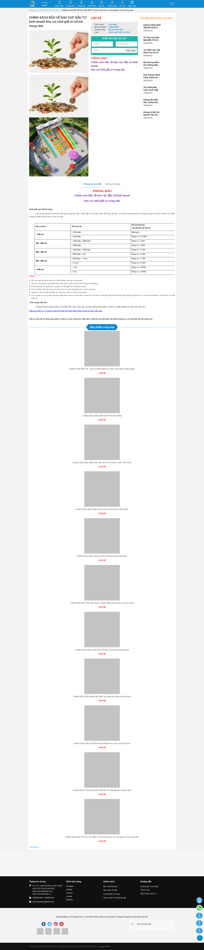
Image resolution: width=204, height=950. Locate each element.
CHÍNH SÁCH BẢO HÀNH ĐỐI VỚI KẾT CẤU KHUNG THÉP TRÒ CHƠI (102, 463)
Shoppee (70, 886)
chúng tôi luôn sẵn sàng (65, 311)
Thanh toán (145, 890)
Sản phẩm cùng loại (102, 327)
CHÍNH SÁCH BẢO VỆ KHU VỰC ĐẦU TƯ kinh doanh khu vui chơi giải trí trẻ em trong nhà (102, 837)
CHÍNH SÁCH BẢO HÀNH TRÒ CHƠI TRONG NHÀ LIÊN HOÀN (102, 509)
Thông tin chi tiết (92, 184)
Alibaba (69, 889)
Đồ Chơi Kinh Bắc (144, 924)
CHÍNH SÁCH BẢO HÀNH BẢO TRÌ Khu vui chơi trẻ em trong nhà (102, 650)
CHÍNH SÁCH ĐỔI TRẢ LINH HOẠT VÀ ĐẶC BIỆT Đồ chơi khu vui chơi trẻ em (102, 603)
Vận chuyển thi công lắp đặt (114, 898)
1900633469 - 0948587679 (43, 898)
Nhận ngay (131, 50)
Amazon (69, 893)
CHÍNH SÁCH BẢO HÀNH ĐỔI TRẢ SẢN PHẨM (102, 416)
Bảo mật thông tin (110, 886)
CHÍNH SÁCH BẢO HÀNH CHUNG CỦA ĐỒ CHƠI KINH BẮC (102, 556)
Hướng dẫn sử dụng (111, 894)
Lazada (69, 896)
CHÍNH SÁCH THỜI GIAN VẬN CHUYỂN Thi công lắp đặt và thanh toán (102, 790)
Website (69, 900)
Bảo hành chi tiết (110, 890)
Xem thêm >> (34, 847)
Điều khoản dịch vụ (148, 894)
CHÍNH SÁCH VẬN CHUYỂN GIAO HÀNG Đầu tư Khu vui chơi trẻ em (102, 743)
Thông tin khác (113, 184)
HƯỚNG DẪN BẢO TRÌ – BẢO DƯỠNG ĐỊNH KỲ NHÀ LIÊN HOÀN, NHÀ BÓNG (102, 369)
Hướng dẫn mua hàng (149, 886)
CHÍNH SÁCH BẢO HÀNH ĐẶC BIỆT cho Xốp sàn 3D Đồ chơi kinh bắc (102, 697)
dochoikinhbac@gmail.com (43, 902)
